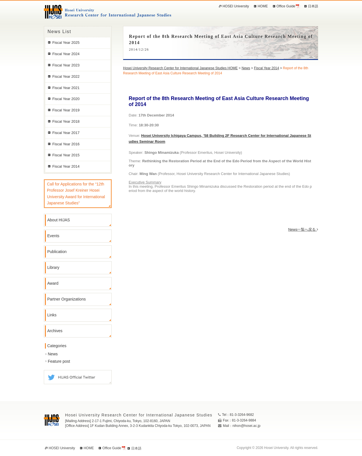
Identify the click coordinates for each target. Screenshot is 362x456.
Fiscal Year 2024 (65, 54)
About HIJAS (58, 220)
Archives (55, 331)
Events (53, 236)
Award (52, 283)
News (53, 354)
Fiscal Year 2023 (65, 65)
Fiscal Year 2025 (65, 42)
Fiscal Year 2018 (65, 121)
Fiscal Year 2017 (65, 133)
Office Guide (286, 6)
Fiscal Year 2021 (65, 88)
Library (53, 267)
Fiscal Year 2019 (65, 110)
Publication (57, 251)
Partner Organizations (66, 299)
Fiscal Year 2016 (65, 144)
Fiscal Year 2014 (65, 166)
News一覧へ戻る (303, 229)
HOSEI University (236, 6)
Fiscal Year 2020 (65, 99)
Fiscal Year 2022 (65, 76)
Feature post (59, 361)
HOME (263, 6)
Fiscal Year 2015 (65, 155)
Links (52, 315)
